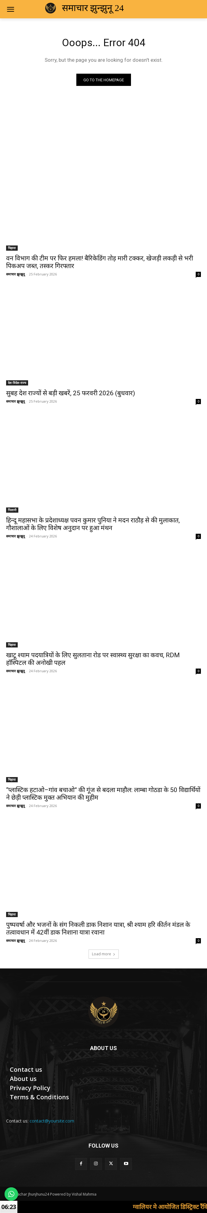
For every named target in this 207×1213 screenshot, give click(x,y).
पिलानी (12, 510)
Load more (103, 954)
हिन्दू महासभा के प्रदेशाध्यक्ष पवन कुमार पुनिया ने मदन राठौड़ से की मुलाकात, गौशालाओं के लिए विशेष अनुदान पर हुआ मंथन (93, 524)
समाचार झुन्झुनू (15, 274)
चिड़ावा (12, 248)
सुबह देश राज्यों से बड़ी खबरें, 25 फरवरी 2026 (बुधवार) (70, 393)
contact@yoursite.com (52, 1121)
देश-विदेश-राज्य (17, 383)
